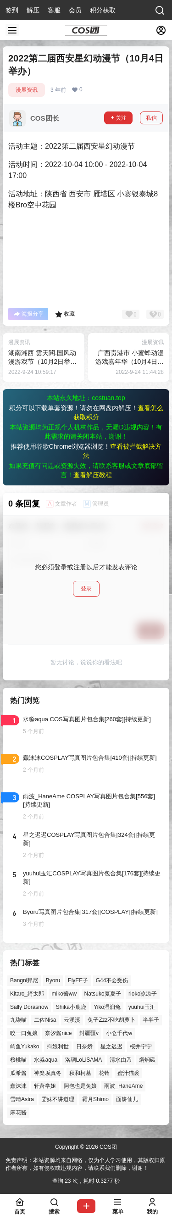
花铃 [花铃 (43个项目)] (104, 1073)
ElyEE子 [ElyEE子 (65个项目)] (78, 980)
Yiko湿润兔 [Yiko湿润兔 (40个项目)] (107, 1007)
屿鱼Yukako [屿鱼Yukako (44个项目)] (24, 1046)
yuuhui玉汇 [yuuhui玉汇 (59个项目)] (141, 1007)
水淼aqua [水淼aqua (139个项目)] (45, 1060)
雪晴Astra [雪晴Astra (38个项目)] (22, 1099)
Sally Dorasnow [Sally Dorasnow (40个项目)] (29, 1007)
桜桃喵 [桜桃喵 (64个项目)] (18, 1060)
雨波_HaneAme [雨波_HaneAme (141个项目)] (123, 1086)
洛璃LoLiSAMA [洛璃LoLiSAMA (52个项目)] (83, 1060)
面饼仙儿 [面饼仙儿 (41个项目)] (127, 1099)
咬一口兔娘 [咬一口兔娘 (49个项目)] (24, 1033)
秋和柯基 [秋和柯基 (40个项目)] (80, 1073)
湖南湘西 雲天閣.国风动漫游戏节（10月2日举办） (42, 361)
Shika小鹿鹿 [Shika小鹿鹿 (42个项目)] (71, 1007)
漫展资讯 (27, 90)
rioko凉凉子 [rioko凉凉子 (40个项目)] (142, 994)
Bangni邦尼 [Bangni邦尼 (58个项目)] (24, 980)
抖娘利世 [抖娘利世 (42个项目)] (58, 1046)
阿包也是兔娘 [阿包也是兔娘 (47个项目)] (80, 1086)
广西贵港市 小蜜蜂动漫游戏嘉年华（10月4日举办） (129, 361)
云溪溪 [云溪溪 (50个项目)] (72, 1020)
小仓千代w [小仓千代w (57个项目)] (119, 1033)
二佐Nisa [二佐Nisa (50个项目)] (45, 1020)
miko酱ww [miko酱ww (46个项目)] (64, 994)
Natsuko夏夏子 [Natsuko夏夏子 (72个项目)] (102, 994)
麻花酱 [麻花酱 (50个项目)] (18, 1112)
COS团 (107, 1147)
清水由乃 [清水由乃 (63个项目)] (121, 1060)
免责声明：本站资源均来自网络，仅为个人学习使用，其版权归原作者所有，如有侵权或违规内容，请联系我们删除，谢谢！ (85, 1164)
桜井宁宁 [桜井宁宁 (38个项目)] (141, 1046)
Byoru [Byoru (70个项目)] (53, 980)
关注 (118, 118)
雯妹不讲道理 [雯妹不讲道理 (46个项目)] (57, 1099)
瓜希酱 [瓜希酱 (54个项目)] (18, 1073)
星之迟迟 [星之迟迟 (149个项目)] (111, 1046)
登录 (86, 588)
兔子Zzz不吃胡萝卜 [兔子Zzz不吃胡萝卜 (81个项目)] (111, 1020)
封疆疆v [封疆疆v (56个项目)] (89, 1033)
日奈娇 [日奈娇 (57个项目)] (84, 1046)
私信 (151, 118)
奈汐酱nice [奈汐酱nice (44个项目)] (58, 1033)
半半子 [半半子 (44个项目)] (151, 1020)
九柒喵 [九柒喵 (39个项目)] (18, 1020)
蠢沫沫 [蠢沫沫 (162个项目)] (18, 1086)
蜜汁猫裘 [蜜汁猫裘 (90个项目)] (128, 1073)
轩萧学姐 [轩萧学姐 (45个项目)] (45, 1086)
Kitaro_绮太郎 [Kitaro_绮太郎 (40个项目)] (27, 994)
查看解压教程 (92, 475)
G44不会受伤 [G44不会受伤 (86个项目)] (112, 980)
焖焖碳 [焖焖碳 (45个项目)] (147, 1060)
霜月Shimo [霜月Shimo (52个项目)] (95, 1099)
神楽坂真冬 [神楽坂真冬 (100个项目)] (47, 1073)
